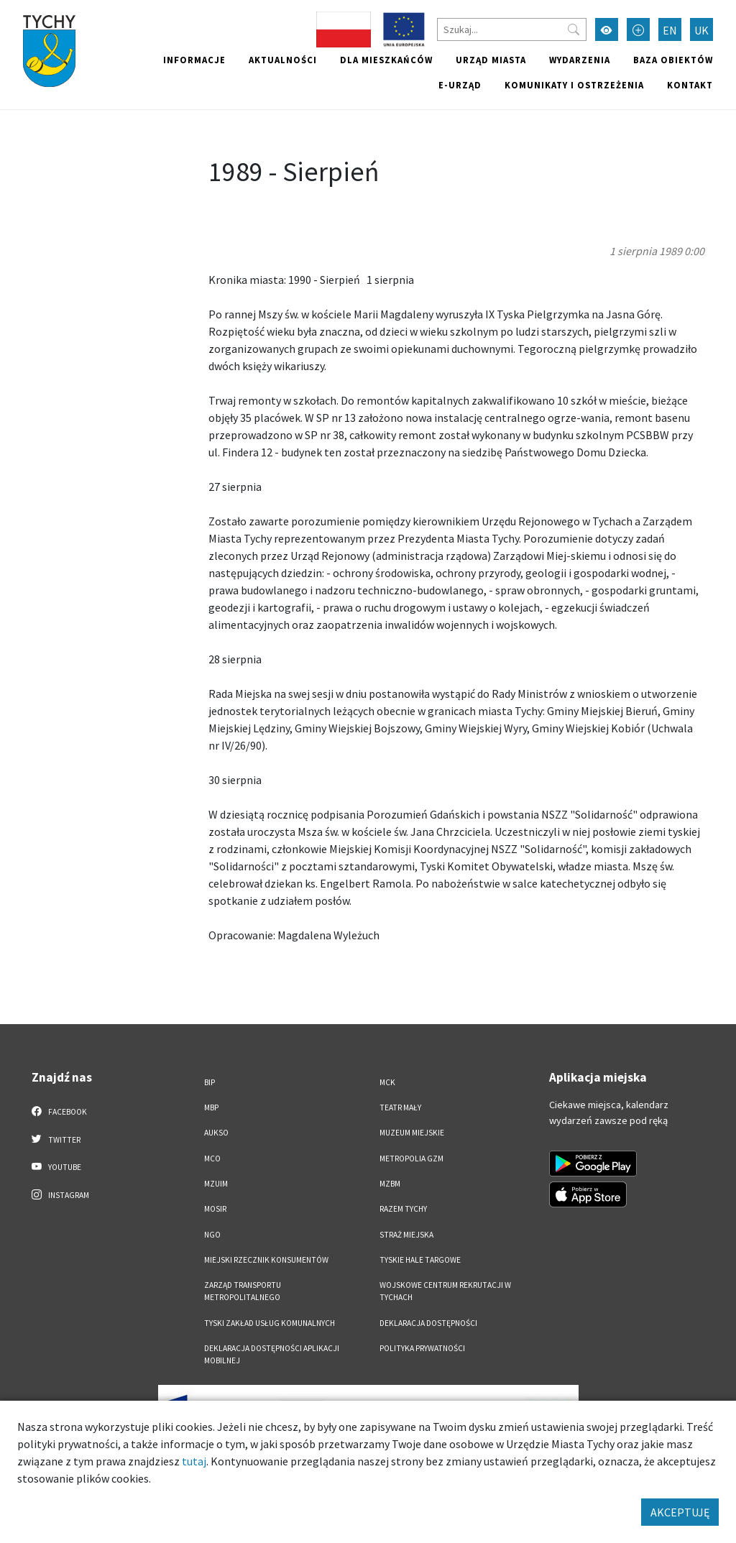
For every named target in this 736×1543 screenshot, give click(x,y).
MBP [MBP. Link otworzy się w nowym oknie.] (211, 1107)
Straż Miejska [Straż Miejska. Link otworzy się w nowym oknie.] (406, 1235)
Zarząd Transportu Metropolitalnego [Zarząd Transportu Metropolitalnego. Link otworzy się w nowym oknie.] (242, 1291)
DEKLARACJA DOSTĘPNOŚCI (428, 1323)
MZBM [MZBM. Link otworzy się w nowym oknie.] (390, 1184)
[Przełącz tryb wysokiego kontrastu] (606, 29)
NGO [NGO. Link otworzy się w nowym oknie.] (212, 1235)
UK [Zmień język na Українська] (701, 30)
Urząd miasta (491, 59)
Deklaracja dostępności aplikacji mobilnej (271, 1354)
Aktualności (283, 59)
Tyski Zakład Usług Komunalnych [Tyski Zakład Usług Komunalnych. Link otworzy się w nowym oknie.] (269, 1323)
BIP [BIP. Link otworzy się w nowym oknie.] (209, 1082)
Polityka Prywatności (422, 1348)
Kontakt (690, 85)
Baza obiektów (673, 59)
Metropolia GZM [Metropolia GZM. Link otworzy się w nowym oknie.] (411, 1158)
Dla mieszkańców (386, 59)
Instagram (60, 1194)
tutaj (194, 1461)
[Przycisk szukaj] (574, 29)
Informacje (194, 59)
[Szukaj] (511, 29)
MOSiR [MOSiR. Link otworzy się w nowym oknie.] (215, 1209)
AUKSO (216, 1133)
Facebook (59, 1111)
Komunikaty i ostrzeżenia (574, 85)
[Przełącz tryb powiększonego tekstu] (638, 29)
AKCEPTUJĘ (679, 1512)
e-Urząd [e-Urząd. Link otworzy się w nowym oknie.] (460, 85)
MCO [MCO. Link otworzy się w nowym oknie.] (212, 1158)
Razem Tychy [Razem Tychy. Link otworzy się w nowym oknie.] (403, 1209)
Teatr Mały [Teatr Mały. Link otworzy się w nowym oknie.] (400, 1107)
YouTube (56, 1166)
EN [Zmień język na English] (670, 30)
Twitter (56, 1139)
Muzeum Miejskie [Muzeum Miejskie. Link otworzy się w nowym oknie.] (412, 1133)
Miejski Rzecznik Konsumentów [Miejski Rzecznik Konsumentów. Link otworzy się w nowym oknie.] (266, 1260)
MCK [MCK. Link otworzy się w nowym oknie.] (387, 1082)
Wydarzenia (579, 59)
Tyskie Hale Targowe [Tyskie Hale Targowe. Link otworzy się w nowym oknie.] (420, 1260)
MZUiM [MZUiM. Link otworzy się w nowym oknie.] (216, 1184)
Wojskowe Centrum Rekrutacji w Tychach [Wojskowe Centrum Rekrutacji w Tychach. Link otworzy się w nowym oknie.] (445, 1291)
